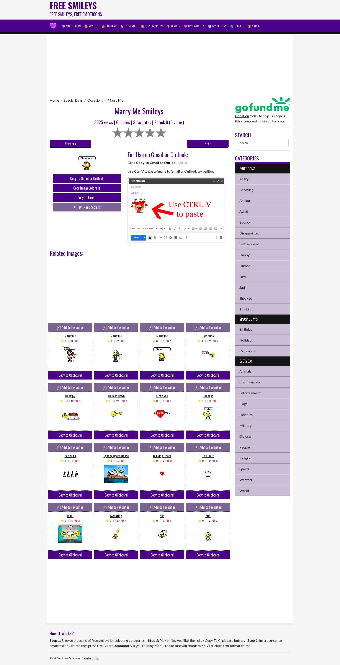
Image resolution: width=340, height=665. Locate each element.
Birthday (245, 329)
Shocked (245, 298)
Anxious (245, 200)
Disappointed (249, 233)
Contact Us (90, 658)
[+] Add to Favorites (70, 327)
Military (245, 425)
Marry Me (115, 100)
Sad (242, 287)
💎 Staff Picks (71, 26)
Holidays (246, 340)
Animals (245, 371)
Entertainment (250, 393)
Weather (245, 480)
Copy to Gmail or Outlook (86, 178)
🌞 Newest (91, 26)
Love (243, 276)
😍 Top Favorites (152, 26)
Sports (244, 469)
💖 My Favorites (194, 26)
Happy (244, 255)
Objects (245, 436)
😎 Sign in (254, 26)
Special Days (73, 100)
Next (208, 143)
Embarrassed (249, 244)
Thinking (246, 309)
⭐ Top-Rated (128, 26)
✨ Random (173, 26)
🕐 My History (217, 26)
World (244, 490)
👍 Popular (108, 26)
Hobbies (246, 415)
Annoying (246, 190)
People (244, 447)
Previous (70, 143)
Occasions (95, 100)
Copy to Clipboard (70, 375)
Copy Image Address (86, 188)
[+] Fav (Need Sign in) (87, 207)
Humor (244, 266)
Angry (243, 179)
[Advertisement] (211, 10)
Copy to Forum (86, 197)
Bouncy (245, 222)
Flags (243, 404)
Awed (243, 211)
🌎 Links (236, 26)
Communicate (249, 382)
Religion (245, 458)
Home (54, 100)
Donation (242, 116)
